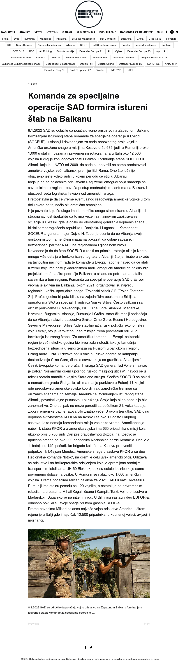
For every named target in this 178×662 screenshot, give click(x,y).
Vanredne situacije (146, 45)
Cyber (118, 51)
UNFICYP (115, 70)
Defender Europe (21, 57)
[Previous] (40, 623)
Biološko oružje (65, 51)
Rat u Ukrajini (107, 38)
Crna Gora (155, 38)
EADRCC (41, 57)
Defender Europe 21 (91, 51)
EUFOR (56, 57)
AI (109, 51)
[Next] (141, 623)
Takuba (100, 70)
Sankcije (166, 45)
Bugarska (126, 38)
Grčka (140, 38)
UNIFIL (130, 70)
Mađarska (45, 38)
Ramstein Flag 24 (54, 70)
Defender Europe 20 (130, 63)
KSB (31, 51)
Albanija (70, 45)
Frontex (126, 45)
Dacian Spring (106, 63)
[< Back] (40, 83)
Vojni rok (160, 51)
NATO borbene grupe (105, 45)
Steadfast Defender (124, 57)
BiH (9, 45)
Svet (16, 38)
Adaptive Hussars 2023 (154, 57)
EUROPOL (153, 63)
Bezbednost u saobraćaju (60, 63)
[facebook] (166, 32)
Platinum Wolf (100, 57)
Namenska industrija (49, 45)
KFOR (83, 45)
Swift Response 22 (80, 70)
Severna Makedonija (83, 38)
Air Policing (45, 51)
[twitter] (91, 647)
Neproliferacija (24, 45)
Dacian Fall (86, 63)
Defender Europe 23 (139, 51)
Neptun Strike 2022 (76, 57)
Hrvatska (61, 38)
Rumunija (29, 38)
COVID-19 (18, 51)
